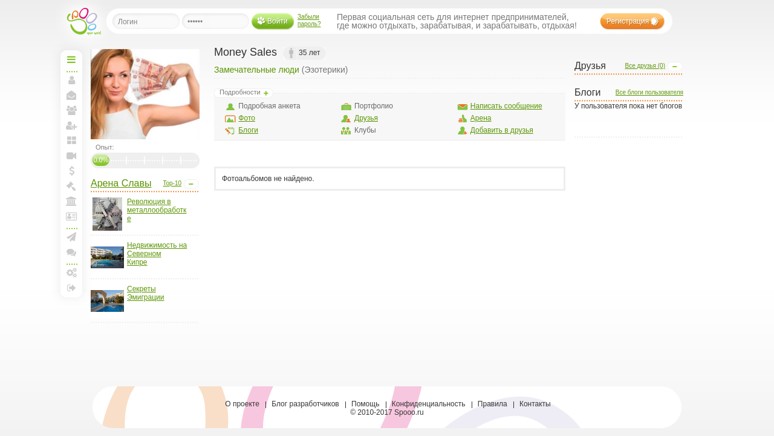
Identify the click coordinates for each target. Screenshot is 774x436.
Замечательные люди (256, 69)
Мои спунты (71, 171)
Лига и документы (71, 216)
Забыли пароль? (309, 20)
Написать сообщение (506, 106)
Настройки (71, 272)
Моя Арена (71, 201)
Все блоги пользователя (649, 92)
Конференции (71, 252)
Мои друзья (71, 110)
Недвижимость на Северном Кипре (157, 253)
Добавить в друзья (501, 130)
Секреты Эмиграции (145, 293)
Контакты (535, 404)
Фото (246, 118)
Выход (71, 287)
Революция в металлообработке (156, 210)
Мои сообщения (71, 95)
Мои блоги (71, 140)
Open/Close (191, 184)
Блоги (248, 130)
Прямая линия (71, 155)
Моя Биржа (71, 186)
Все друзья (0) (645, 65)
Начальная (71, 59)
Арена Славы (121, 183)
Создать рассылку (71, 237)
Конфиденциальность (429, 404)
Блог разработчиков (305, 404)
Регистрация (628, 21)
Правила (492, 404)
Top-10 (172, 183)
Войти (277, 21)
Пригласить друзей (71, 125)
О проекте (242, 404)
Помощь (365, 404)
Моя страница (71, 80)
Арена (481, 118)
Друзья (366, 118)
